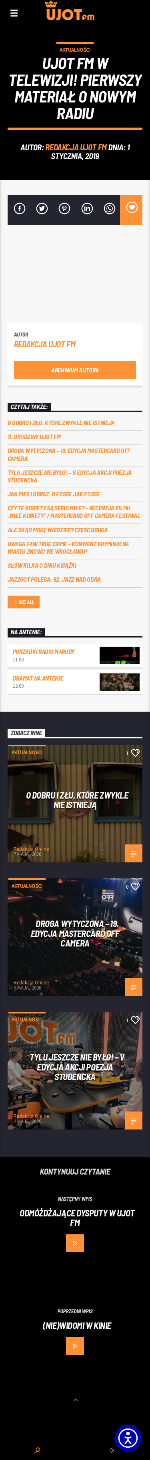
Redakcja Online (31, 849)
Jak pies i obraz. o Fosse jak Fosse (54, 494)
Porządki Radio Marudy (43, 651)
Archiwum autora (75, 370)
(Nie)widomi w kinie (77, 1325)
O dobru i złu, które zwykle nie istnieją (61, 422)
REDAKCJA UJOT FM (75, 147)
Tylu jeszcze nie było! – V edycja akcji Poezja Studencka (70, 476)
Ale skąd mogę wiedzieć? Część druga (58, 529)
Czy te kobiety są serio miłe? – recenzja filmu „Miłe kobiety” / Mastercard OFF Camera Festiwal (74, 511)
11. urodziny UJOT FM (34, 436)
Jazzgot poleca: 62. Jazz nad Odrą (54, 579)
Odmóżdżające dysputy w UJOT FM (77, 1218)
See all (23, 602)
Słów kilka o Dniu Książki (42, 565)
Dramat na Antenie (38, 678)
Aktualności (75, 50)
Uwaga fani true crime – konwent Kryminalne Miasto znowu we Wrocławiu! (68, 547)
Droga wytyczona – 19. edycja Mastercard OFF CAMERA (69, 454)
